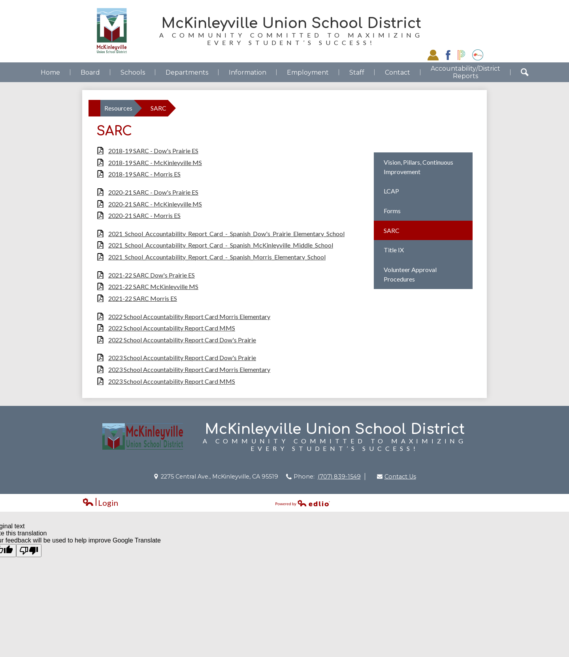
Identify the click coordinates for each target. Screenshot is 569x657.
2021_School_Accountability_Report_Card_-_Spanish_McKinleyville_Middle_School (220, 245)
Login (100, 503)
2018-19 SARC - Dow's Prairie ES (153, 150)
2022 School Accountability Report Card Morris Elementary (189, 316)
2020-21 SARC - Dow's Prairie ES (153, 192)
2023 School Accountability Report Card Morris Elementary (189, 369)
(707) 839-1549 (339, 476)
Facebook (448, 55)
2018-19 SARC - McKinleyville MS (155, 162)
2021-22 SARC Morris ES (142, 298)
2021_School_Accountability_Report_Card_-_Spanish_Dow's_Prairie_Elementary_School (226, 233)
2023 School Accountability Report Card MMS (171, 381)
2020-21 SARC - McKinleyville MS (155, 204)
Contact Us (400, 476)
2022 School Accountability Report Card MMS (171, 328)
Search (530, 72)
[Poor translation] (28, 550)
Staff (433, 54)
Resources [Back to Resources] (118, 108)
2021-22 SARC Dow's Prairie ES (151, 275)
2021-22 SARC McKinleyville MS (153, 286)
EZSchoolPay (477, 54)
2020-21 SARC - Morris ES (144, 215)
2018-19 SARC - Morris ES (144, 174)
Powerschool (461, 55)
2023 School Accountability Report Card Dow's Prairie (182, 357)
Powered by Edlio (302, 503)
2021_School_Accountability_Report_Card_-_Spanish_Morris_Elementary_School (217, 257)
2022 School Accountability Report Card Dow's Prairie (182, 340)
